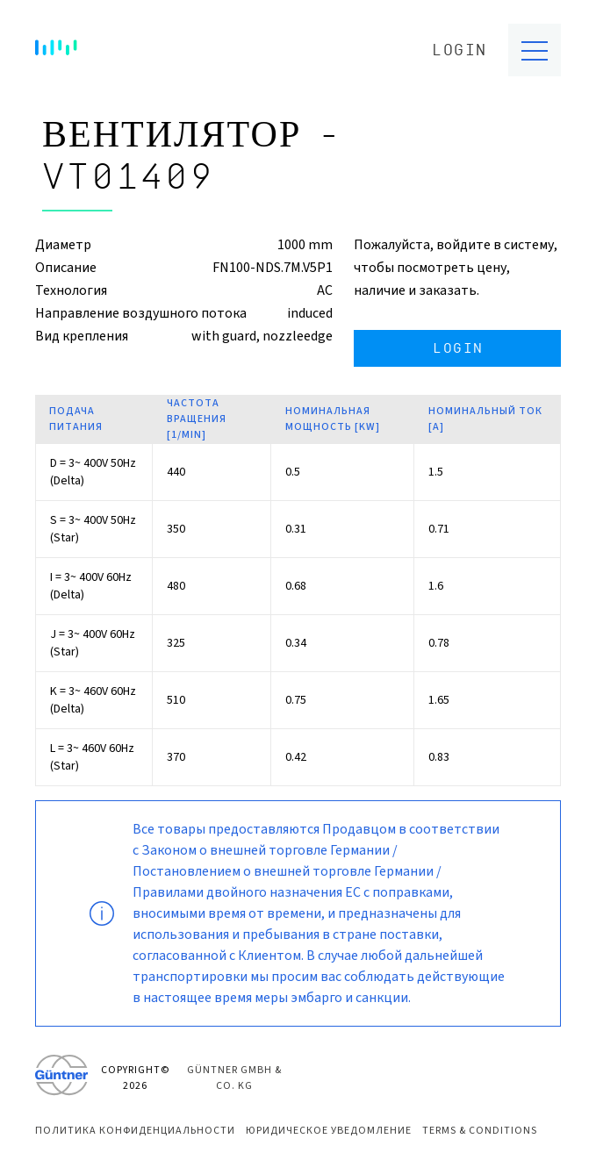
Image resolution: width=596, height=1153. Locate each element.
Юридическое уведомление (329, 1130)
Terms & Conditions (479, 1130)
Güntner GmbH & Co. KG (234, 1078)
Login (459, 50)
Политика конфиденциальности (135, 1130)
